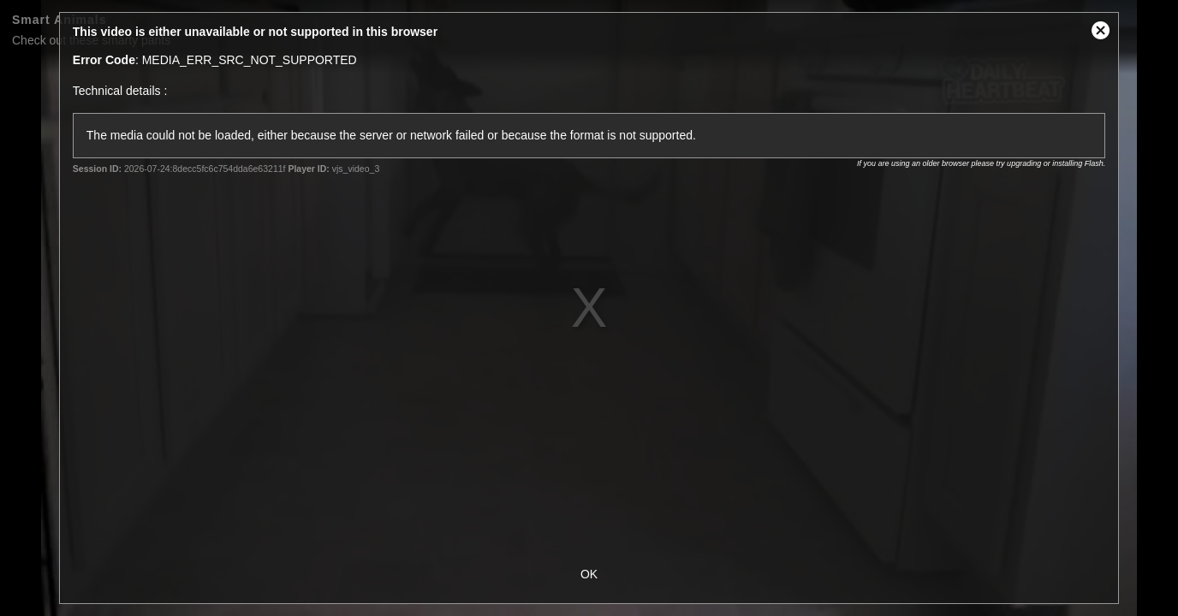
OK (589, 574)
